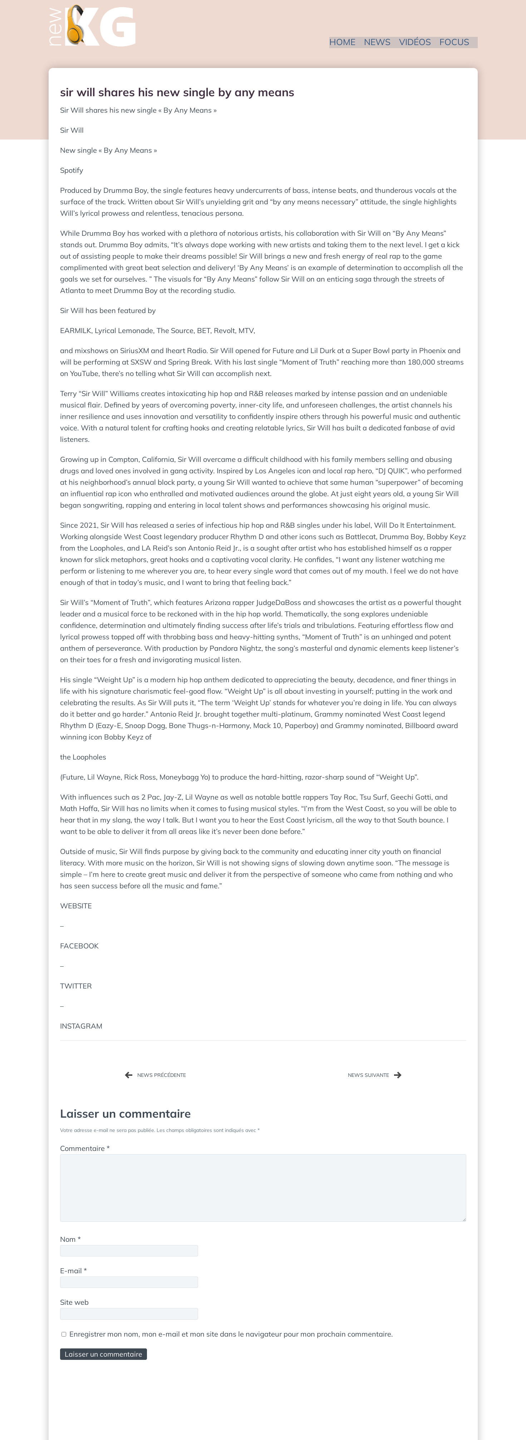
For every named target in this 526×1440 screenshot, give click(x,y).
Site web (74, 1304)
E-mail (73, 1272)
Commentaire (85, 1148)
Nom (70, 1240)
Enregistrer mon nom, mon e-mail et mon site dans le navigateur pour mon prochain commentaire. (231, 1336)
